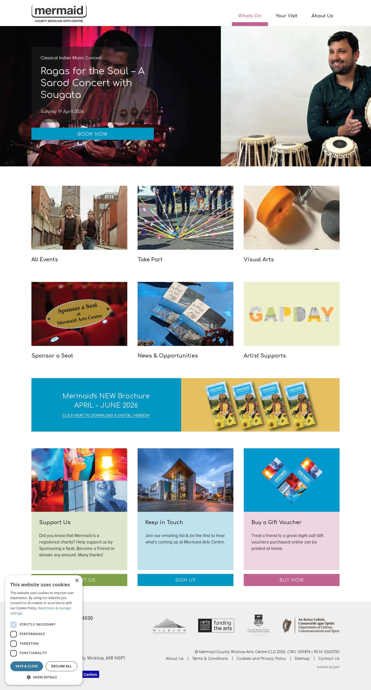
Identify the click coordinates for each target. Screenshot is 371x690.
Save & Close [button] (26, 666)
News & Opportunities (168, 356)
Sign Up (185, 580)
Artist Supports (265, 356)
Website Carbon (82, 674)
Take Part (150, 260)
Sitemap (302, 658)
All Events (44, 260)
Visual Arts (259, 260)
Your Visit (286, 15)
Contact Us (329, 658)
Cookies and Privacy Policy (261, 658)
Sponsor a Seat (52, 356)
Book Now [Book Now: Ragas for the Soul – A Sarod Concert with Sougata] (93, 134)
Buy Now (292, 580)
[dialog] (43, 630)
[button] (43, 677)
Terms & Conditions (210, 658)
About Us (322, 15)
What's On (250, 15)
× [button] (77, 581)
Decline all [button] (61, 666)
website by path (328, 667)
